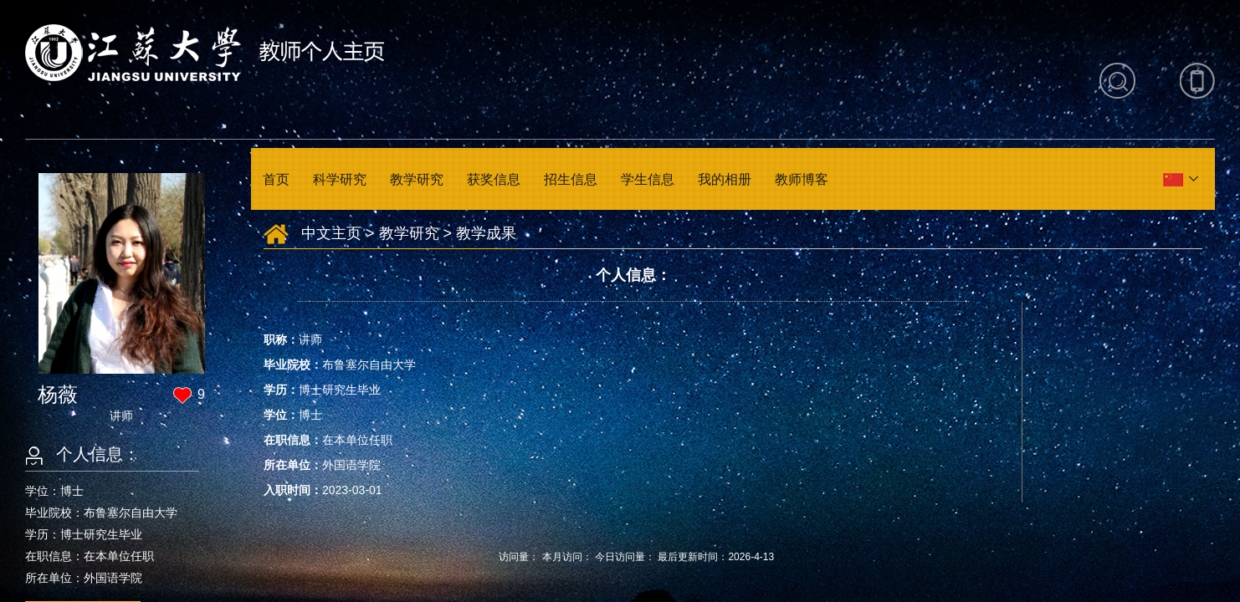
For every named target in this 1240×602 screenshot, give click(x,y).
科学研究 (339, 179)
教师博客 (801, 179)
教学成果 (486, 233)
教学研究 (416, 179)
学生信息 (647, 179)
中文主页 (331, 233)
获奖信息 (493, 179)
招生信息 (570, 179)
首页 (276, 179)
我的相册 (724, 179)
